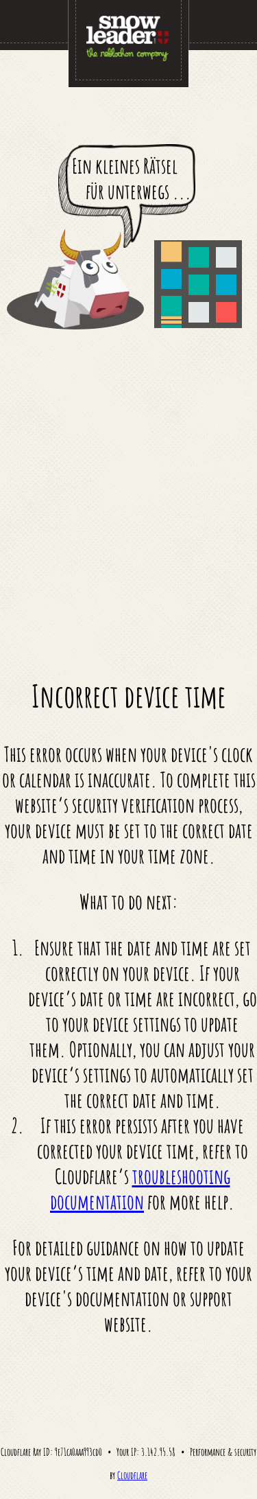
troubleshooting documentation (140, 1188)
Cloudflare (132, 1475)
